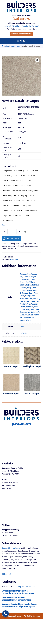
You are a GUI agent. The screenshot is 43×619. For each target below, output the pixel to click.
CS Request (6, 574)
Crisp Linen (31, 288)
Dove (35, 290)
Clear (3, 225)
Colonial (35, 285)
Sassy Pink (30, 309)
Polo (28, 304)
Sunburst (23, 315)
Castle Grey (24, 279)
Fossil (22, 296)
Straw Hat (29, 312)
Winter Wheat (25, 320)
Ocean (26, 301)
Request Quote (13, 238)
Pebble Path (34, 301)
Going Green (30, 296)
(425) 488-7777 (21, 18)
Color (4, 166)
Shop (7, 46)
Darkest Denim (26, 290)
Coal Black (30, 282)
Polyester (23, 333)
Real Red (29, 307)
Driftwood (24, 293)
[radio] (7, 170)
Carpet (13, 46)
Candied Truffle (30, 277)
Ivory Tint (28, 298)
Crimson (23, 288)
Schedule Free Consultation (21, 34)
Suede (37, 312)
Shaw (19, 46)
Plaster (23, 304)
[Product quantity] (12, 231)
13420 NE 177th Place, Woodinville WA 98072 (21, 26)
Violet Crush (29, 317)
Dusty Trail (33, 293)
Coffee (28, 285)
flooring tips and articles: (25, 587)
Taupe (30, 315)
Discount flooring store (11, 548)
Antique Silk (25, 274)
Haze (22, 298)
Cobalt (22, 285)
